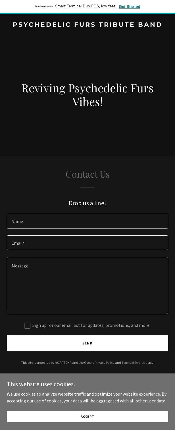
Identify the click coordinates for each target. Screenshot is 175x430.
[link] (87, 25)
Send (87, 343)
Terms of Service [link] (133, 362)
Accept (87, 420)
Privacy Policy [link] (104, 362)
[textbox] (87, 221)
